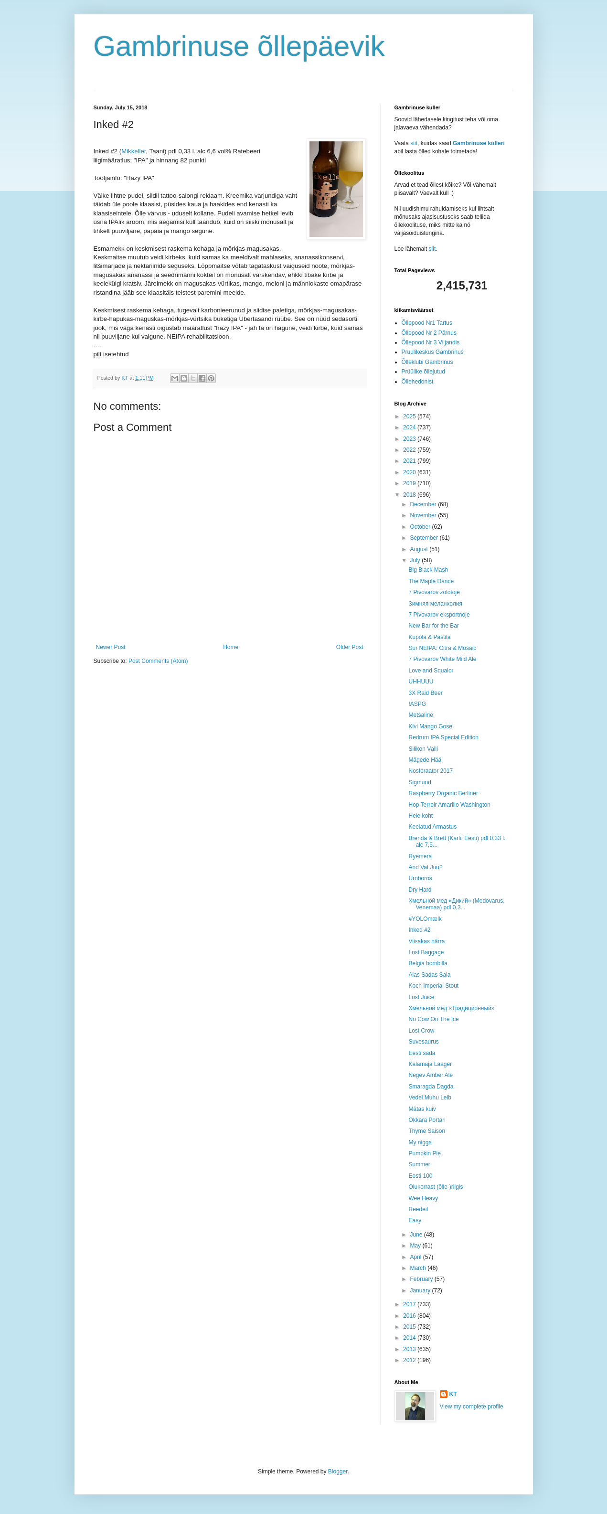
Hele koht (420, 815)
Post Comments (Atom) (158, 661)
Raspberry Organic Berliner (443, 793)
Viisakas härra (426, 941)
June (417, 1234)
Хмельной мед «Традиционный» (451, 1008)
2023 (410, 439)
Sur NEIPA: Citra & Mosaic (442, 648)
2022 (410, 450)
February (422, 1279)
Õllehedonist (418, 381)
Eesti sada (421, 1053)
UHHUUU (420, 681)
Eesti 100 (420, 1176)
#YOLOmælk (424, 919)
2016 (410, 1315)
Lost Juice (421, 997)
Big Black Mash (428, 569)
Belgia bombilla (427, 963)
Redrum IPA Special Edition (443, 737)
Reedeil (418, 1209)
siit (413, 143)
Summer (419, 1164)
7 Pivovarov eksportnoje (438, 614)
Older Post (349, 647)
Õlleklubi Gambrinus (427, 362)
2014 (410, 1337)
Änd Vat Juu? (425, 867)
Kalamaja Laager (430, 1064)
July (416, 560)
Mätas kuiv (422, 1109)
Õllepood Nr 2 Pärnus (429, 333)
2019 (410, 483)
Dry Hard (419, 889)
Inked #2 (419, 930)
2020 (410, 472)
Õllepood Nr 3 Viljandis (431, 342)
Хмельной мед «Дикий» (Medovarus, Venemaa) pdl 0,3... (456, 904)
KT (453, 1394)
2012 (410, 1360)
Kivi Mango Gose (430, 726)
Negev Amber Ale (430, 1075)
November (424, 515)
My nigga (420, 1142)
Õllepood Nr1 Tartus (427, 323)
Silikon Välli (422, 749)
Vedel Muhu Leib (429, 1097)
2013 (410, 1349)
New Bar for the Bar (433, 625)
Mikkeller (133, 151)
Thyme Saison (426, 1131)
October (421, 526)
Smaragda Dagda (430, 1086)
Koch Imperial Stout (433, 985)
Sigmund (419, 782)
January (421, 1290)
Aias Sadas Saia (429, 974)
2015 (410, 1326)
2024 (410, 427)
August (419, 549)
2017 (410, 1304)
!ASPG (417, 704)
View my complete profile (471, 1406)
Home (230, 647)
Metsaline (420, 715)
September (424, 537)
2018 (410, 494)
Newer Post (111, 647)
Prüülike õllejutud (423, 371)
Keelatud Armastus (432, 826)
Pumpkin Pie (424, 1153)
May (416, 1245)
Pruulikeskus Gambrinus (433, 352)
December (424, 504)
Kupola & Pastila (429, 637)
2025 (410, 416)
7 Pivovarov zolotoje (433, 592)
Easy (414, 1220)
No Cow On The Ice (433, 1019)
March (418, 1268)
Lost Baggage (426, 952)
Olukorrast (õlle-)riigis (435, 1186)
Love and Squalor (430, 670)
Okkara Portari (426, 1120)
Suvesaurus (423, 1041)
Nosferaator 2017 (430, 771)
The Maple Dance (431, 581)
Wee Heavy (423, 1198)
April (416, 1257)
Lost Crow (421, 1030)
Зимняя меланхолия (435, 603)
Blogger (338, 1471)
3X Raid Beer (425, 693)
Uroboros (420, 878)
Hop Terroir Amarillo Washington (449, 804)
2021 (410, 461)
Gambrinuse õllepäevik (239, 46)
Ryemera (420, 856)
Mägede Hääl (425, 760)
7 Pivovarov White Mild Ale (442, 659)
